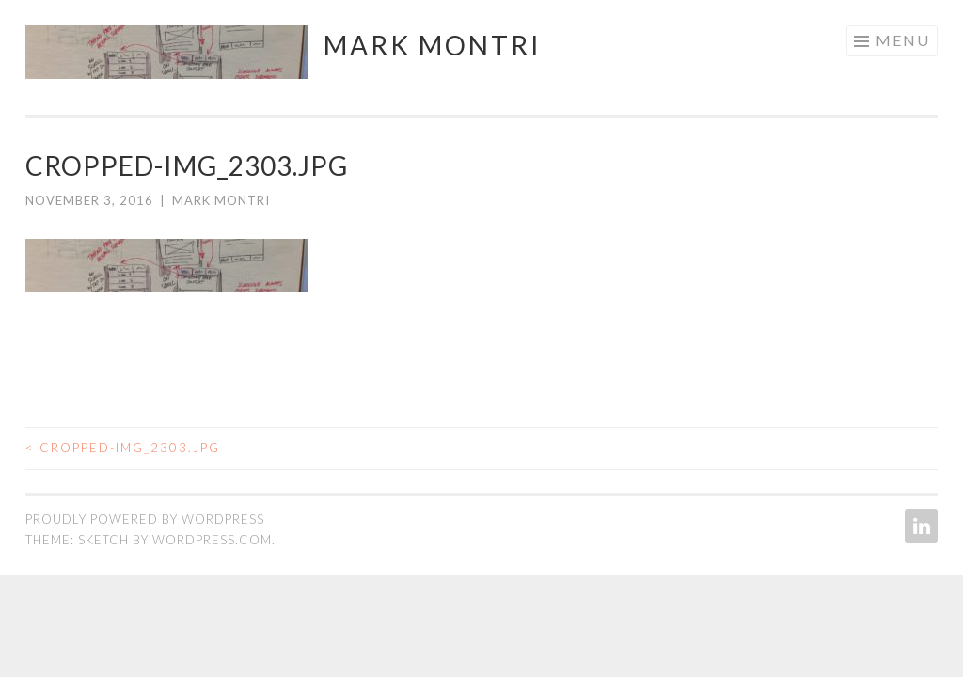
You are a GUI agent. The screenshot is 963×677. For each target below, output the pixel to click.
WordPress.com (212, 539)
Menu (903, 40)
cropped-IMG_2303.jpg (122, 447)
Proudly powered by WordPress (144, 519)
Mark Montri (433, 45)
